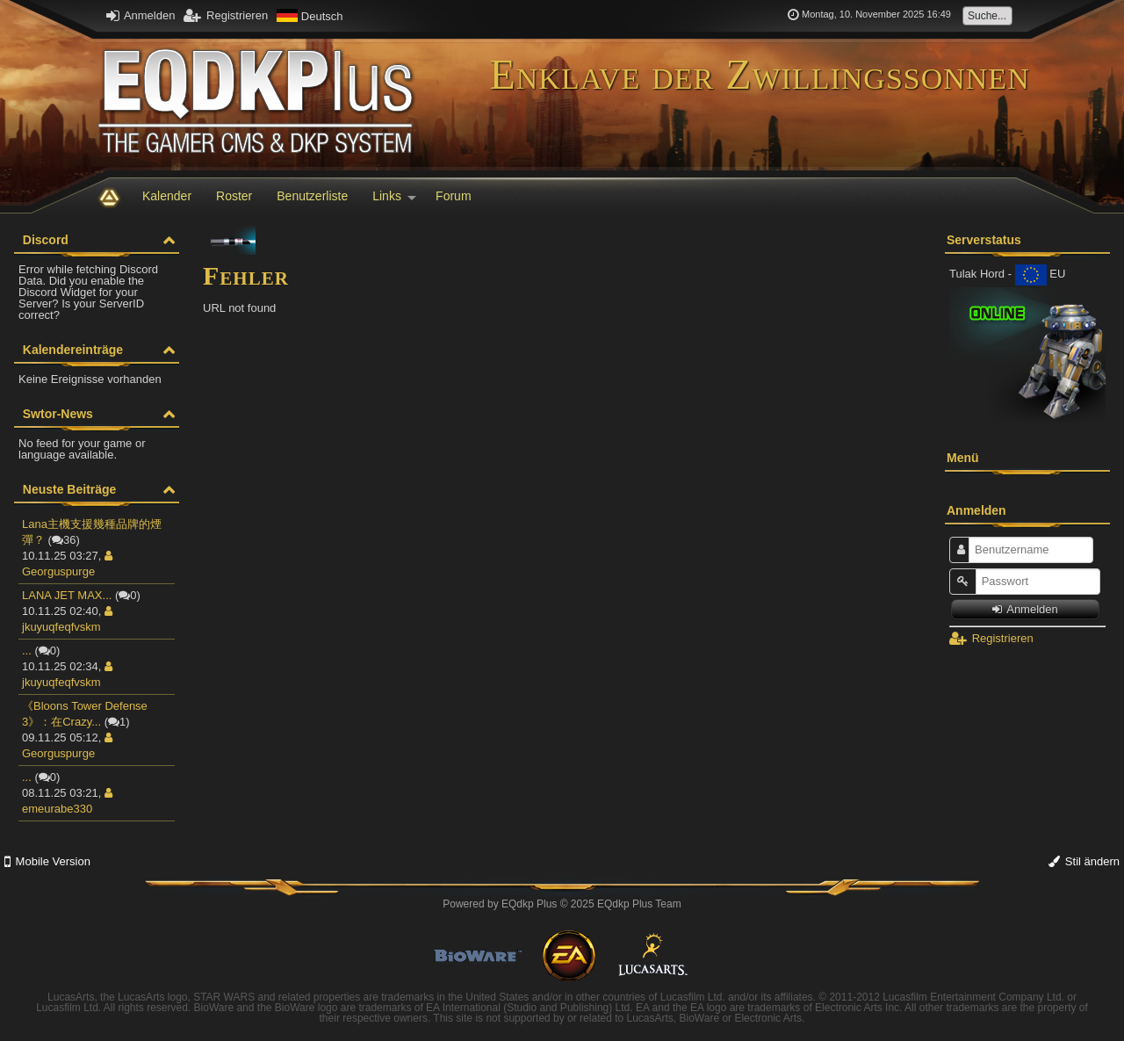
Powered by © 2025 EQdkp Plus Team (562, 904)
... (27, 650)
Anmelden (140, 15)
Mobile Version (47, 861)
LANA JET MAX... (67, 595)
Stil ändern (1084, 861)
